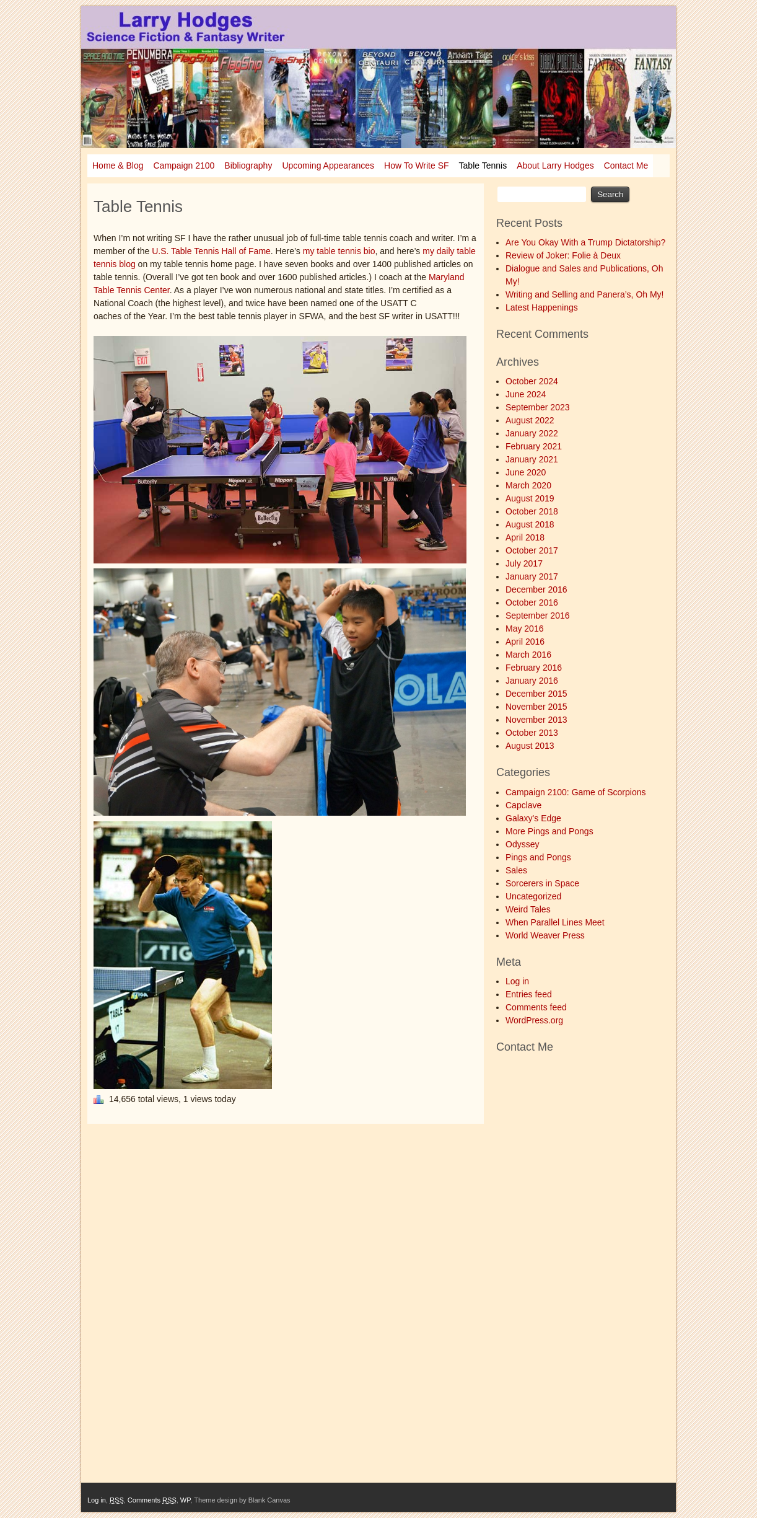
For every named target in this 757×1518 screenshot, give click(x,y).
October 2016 (531, 602)
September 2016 (537, 615)
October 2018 (531, 511)
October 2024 (531, 381)
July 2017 (524, 563)
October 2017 (531, 550)
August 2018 (529, 524)
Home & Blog (117, 165)
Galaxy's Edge (533, 818)
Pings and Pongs (538, 857)
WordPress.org (534, 1020)
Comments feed (536, 1007)
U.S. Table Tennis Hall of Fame (211, 251)
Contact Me (626, 165)
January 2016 (531, 681)
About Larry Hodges (555, 165)
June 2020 (525, 472)
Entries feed (528, 994)
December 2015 (536, 694)
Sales (516, 870)
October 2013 (531, 733)
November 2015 (536, 707)
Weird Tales (528, 909)
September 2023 (537, 407)
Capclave (523, 805)
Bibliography (248, 165)
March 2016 (528, 655)
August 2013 (529, 746)
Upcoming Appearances (328, 165)
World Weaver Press (545, 935)
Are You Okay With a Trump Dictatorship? (585, 242)
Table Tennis (483, 165)
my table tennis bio (339, 251)
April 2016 (525, 641)
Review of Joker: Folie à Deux (563, 255)
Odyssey (522, 844)
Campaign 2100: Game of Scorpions (575, 792)
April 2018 (525, 537)
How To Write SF (416, 165)
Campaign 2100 (183, 165)
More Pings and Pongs (549, 831)
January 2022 (531, 433)
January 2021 (531, 459)
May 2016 (524, 628)
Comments (152, 1500)
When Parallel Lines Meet (555, 922)
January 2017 (531, 576)
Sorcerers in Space (542, 883)
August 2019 (529, 498)
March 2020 (528, 485)
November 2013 (536, 720)
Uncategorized (533, 896)
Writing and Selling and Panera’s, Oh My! (584, 294)
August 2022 (529, 420)
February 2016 (533, 668)
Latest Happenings (541, 307)
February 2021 (533, 446)
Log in (517, 981)
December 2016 (536, 589)
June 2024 (525, 394)
